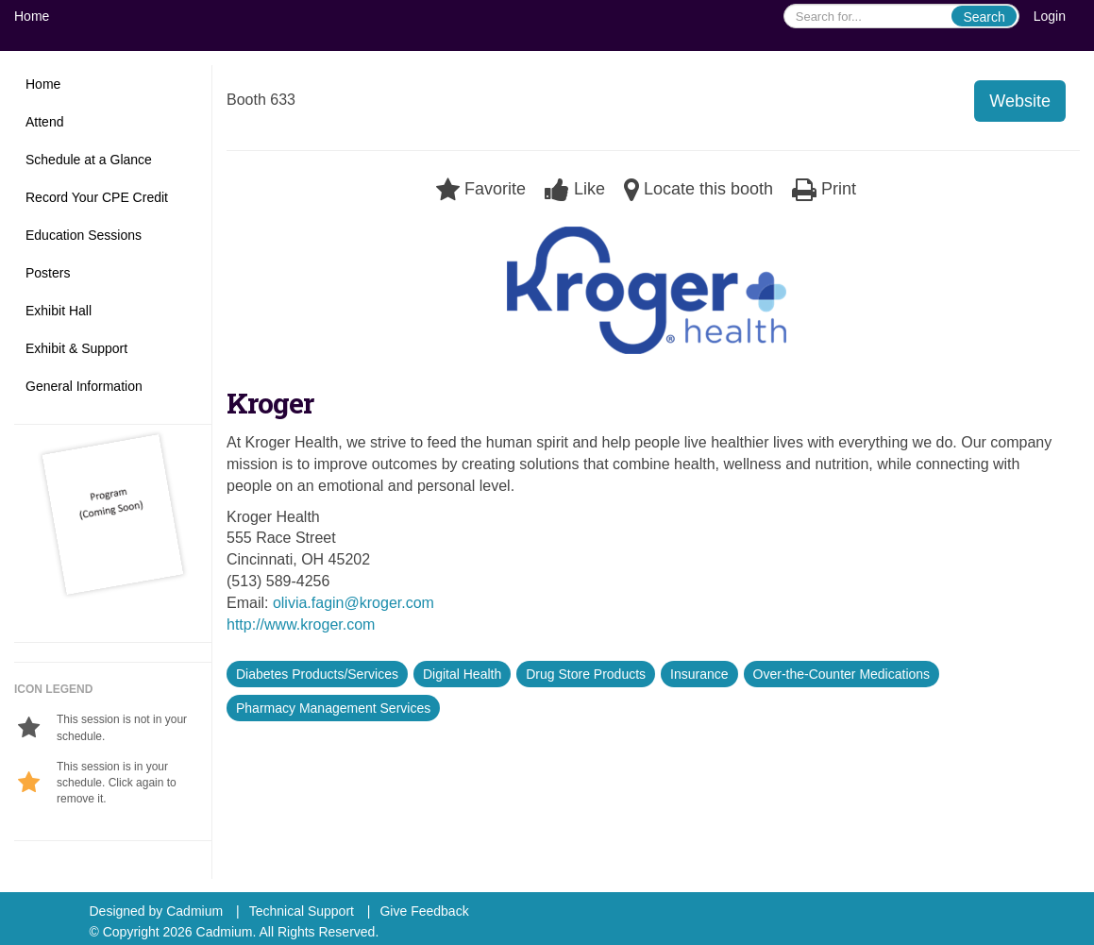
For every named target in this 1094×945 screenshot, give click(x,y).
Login (1050, 16)
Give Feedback (423, 911)
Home (31, 16)
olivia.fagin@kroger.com (353, 603)
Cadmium (194, 911)
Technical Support (301, 911)
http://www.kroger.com (301, 624)
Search (983, 17)
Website (1020, 101)
